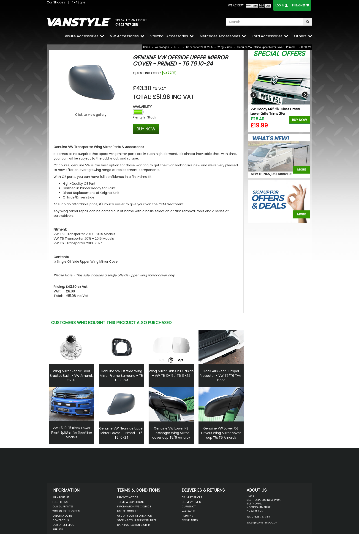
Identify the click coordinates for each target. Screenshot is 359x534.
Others (300, 36)
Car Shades (56, 2)
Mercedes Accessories (219, 36)
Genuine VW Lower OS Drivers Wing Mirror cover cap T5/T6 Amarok (221, 433)
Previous (253, 95)
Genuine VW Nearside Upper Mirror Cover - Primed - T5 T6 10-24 (121, 433)
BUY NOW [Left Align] (146, 129)
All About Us (60, 497)
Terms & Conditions (130, 502)
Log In (279, 5)
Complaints (190, 520)
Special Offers (279, 53)
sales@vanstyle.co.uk (262, 522)
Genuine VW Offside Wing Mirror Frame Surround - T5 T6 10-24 (121, 376)
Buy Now (299, 120)
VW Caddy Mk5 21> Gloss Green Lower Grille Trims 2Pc (275, 111)
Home (146, 47)
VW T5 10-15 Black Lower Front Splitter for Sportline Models (71, 432)
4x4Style (78, 2)
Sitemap (57, 529)
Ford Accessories (267, 36)
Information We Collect (134, 506)
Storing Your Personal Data (136, 520)
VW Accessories (124, 36)
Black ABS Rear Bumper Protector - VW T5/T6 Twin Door (221, 376)
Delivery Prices (192, 497)
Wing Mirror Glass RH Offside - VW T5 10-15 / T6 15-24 (171, 373)
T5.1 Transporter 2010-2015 (197, 47)
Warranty (189, 511)
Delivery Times (191, 502)
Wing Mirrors (225, 47)
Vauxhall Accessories (169, 36)
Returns (187, 515)
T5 (175, 47)
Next (305, 95)
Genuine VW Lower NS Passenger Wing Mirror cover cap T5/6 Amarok (171, 433)
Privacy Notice (127, 497)
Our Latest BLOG (63, 525)
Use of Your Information (134, 515)
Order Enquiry (62, 515)
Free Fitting (60, 502)
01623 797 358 (126, 24)
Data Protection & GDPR (133, 525)
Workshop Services (66, 511)
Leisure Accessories (80, 36)
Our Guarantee (62, 506)
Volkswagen (162, 47)
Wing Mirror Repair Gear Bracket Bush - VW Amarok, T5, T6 (71, 376)
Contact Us (60, 520)
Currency (189, 506)
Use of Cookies (127, 511)
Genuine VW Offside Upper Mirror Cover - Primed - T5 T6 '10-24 (274, 47)
